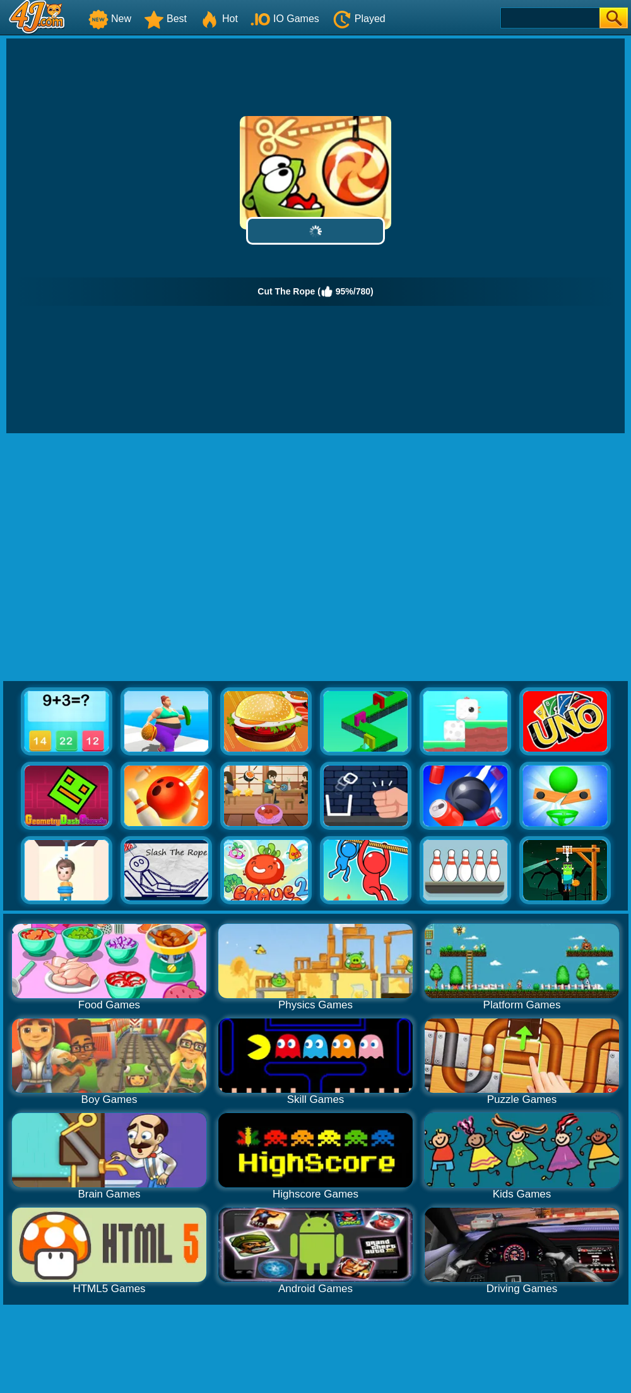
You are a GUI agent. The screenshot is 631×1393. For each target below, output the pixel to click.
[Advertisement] (118, 558)
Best (165, 18)
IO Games (285, 18)
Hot (218, 18)
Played (359, 18)
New (109, 18)
